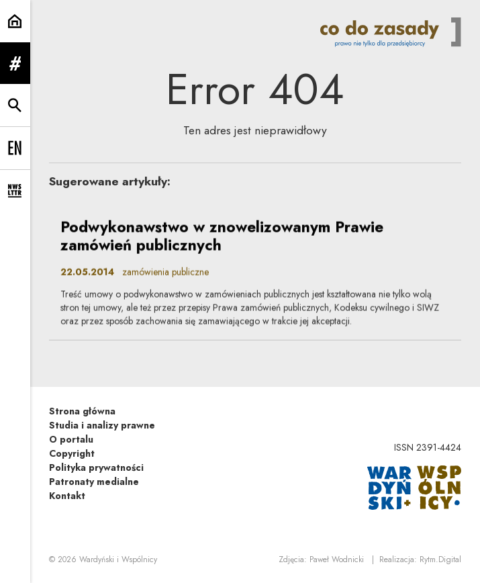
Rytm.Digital (440, 559)
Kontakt (67, 495)
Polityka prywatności (96, 467)
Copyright (72, 453)
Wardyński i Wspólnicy (118, 559)
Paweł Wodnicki (336, 559)
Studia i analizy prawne (102, 425)
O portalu (71, 439)
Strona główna (82, 411)
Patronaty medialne (94, 481)
